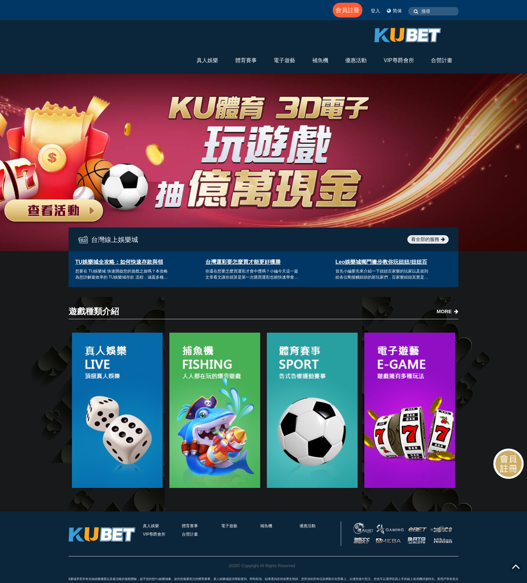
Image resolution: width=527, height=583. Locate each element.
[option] (263, 162)
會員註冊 (347, 10)
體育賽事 (246, 60)
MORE (447, 311)
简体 (394, 10)
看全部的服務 (428, 239)
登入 (375, 10)
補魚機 (320, 60)
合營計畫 (441, 60)
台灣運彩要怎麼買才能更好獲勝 (243, 262)
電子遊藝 (284, 60)
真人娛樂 (207, 60)
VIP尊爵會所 (399, 60)
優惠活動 (356, 60)
